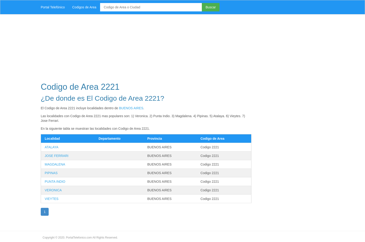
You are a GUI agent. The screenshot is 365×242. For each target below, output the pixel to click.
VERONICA (53, 190)
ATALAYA (51, 147)
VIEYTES (51, 199)
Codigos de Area (84, 7)
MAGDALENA (55, 164)
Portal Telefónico (53, 7)
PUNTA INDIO (55, 181)
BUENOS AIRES (131, 108)
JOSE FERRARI (56, 156)
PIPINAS (51, 173)
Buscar (211, 7)
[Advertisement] (176, 47)
